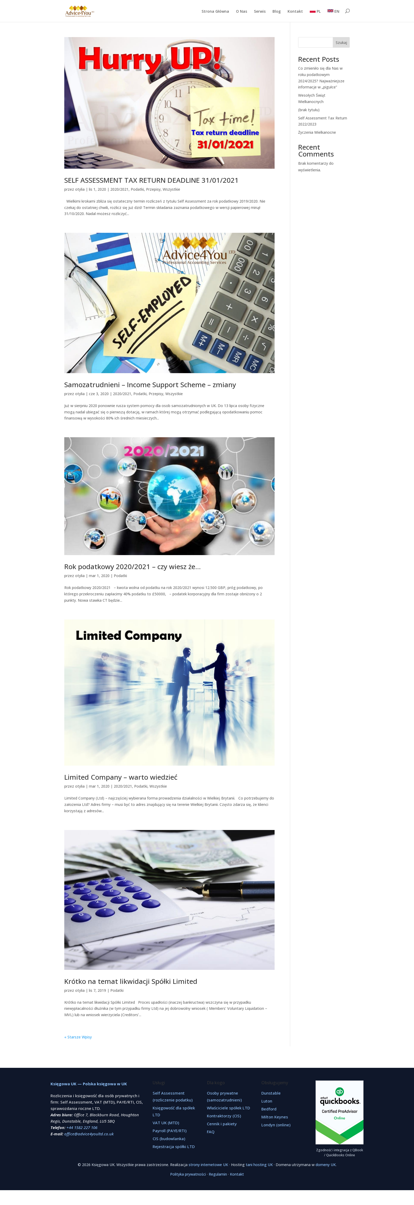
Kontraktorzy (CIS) (224, 1115)
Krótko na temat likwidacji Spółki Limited (130, 981)
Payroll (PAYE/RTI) (169, 1130)
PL (315, 11)
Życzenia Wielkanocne (317, 132)
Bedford (268, 1109)
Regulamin (218, 1174)
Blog (276, 12)
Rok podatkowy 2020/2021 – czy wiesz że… (132, 566)
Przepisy (153, 189)
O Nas (241, 12)
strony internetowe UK (208, 1164)
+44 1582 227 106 (81, 1127)
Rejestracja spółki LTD (174, 1146)
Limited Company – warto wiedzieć (121, 777)
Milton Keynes (274, 1116)
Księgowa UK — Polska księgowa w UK (89, 1083)
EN (333, 11)
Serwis (260, 12)
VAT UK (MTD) (166, 1122)
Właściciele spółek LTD (228, 1107)
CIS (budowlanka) (169, 1138)
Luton (266, 1101)
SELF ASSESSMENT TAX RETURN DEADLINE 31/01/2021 (151, 180)
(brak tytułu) (309, 109)
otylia (80, 189)
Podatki (137, 189)
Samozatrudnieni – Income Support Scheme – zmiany (150, 384)
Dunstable (271, 1093)
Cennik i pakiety (222, 1123)
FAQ (211, 1131)
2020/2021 (119, 189)
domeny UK (326, 1164)
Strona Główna (215, 12)
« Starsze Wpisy (78, 1036)
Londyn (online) (275, 1124)
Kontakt (295, 12)
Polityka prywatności (188, 1174)
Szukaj (341, 42)
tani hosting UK (259, 1164)
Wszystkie (171, 189)
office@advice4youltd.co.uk (89, 1133)
